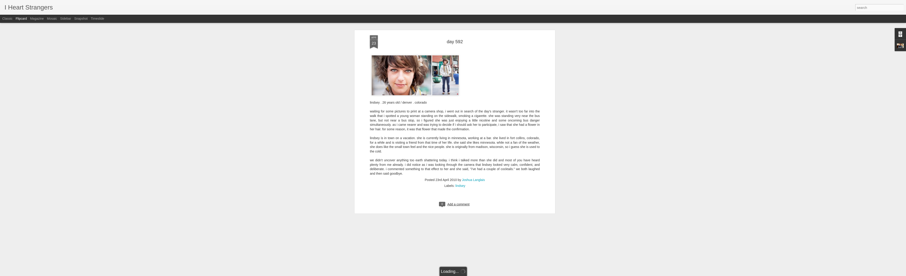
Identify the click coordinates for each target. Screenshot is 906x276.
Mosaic (52, 18)
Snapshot (81, 18)
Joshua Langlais (473, 106)
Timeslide (97, 18)
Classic (7, 18)
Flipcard (21, 18)
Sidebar (65, 18)
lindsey (460, 112)
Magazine (37, 18)
